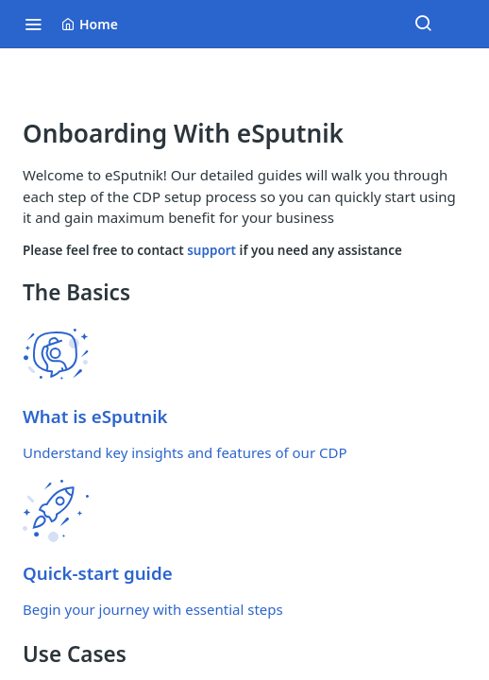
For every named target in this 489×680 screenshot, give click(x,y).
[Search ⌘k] (423, 23)
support (213, 250)
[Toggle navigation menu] (33, 23)
